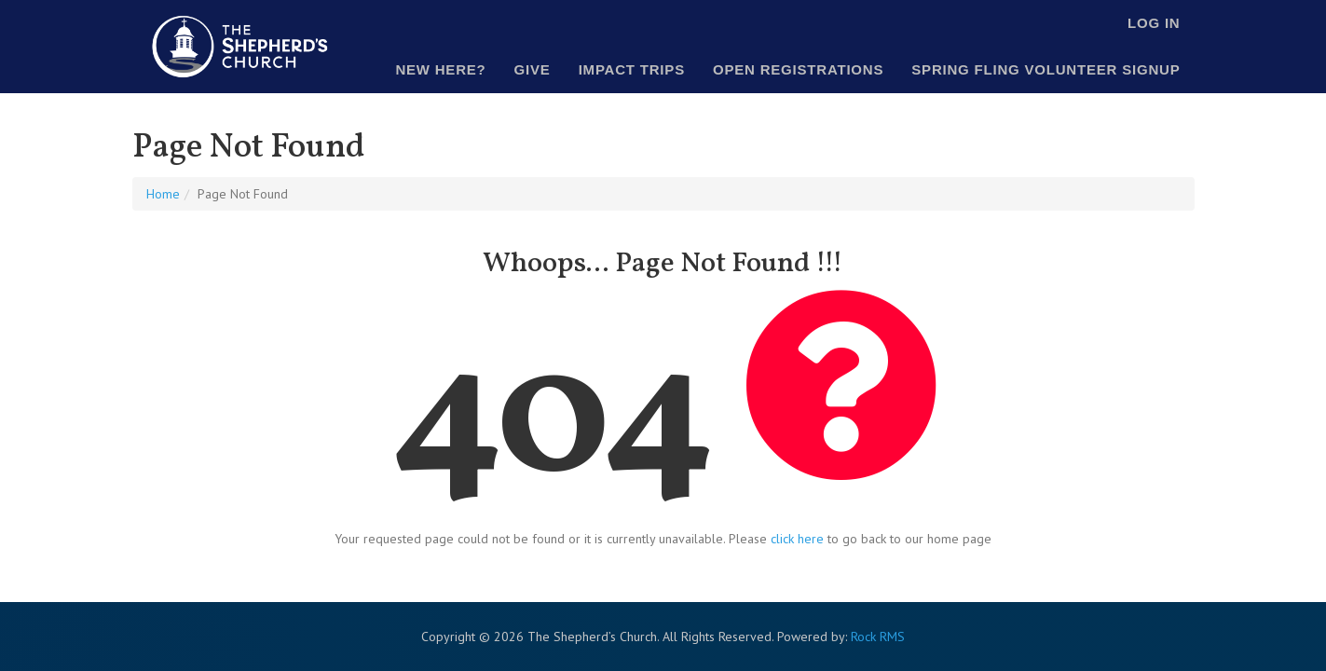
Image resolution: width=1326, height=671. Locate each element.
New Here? (440, 69)
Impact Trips (632, 69)
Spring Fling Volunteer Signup (1045, 69)
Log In (1154, 23)
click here (797, 538)
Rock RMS (878, 636)
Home (163, 193)
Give (532, 69)
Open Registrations (798, 69)
